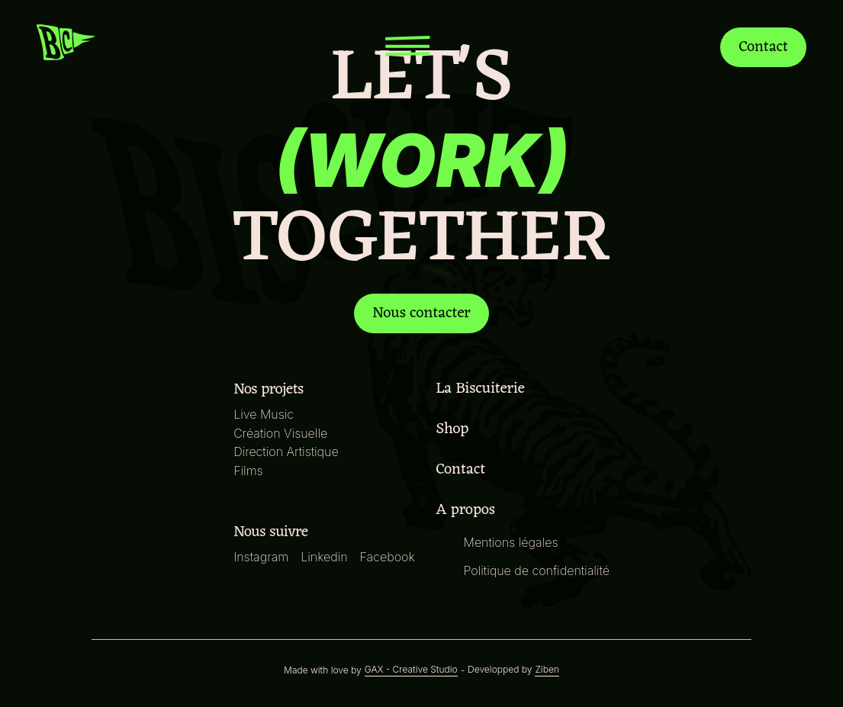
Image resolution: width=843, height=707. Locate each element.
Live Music (266, 413)
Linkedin (326, 556)
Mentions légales (509, 541)
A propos (466, 510)
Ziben (541, 669)
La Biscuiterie (482, 389)
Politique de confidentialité (535, 570)
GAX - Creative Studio (411, 669)
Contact (761, 46)
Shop (454, 429)
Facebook (388, 556)
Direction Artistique (288, 451)
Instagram (264, 556)
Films (251, 470)
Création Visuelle (283, 432)
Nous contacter (421, 313)
